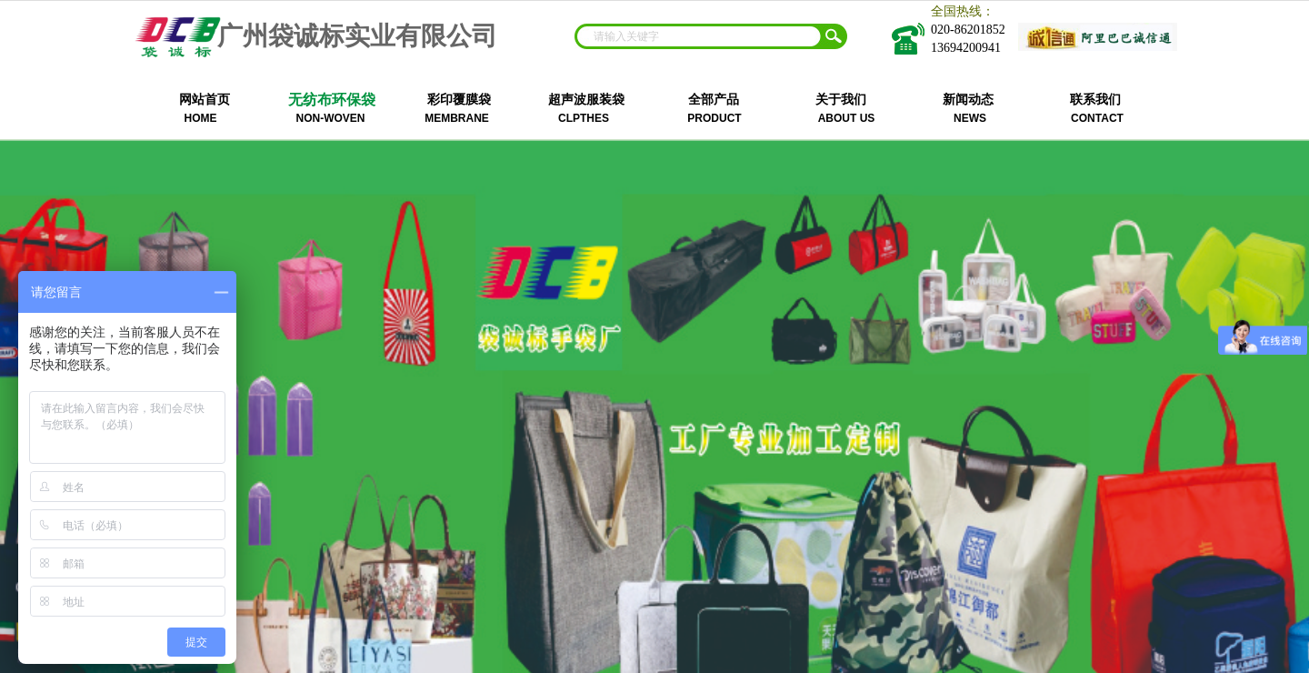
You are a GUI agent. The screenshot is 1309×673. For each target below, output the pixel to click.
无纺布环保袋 (331, 99)
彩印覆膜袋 (459, 99)
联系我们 (1095, 99)
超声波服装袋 (586, 99)
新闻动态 (968, 99)
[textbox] (699, 36)
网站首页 (204, 99)
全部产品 (713, 99)
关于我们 (840, 99)
